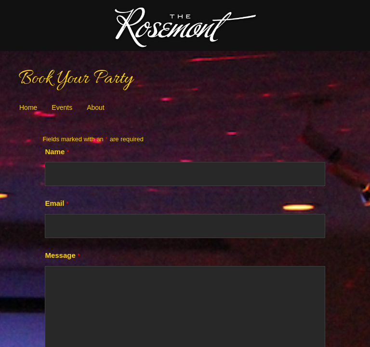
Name (57, 151)
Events (62, 107)
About (96, 107)
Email (57, 203)
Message (62, 255)
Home (28, 107)
